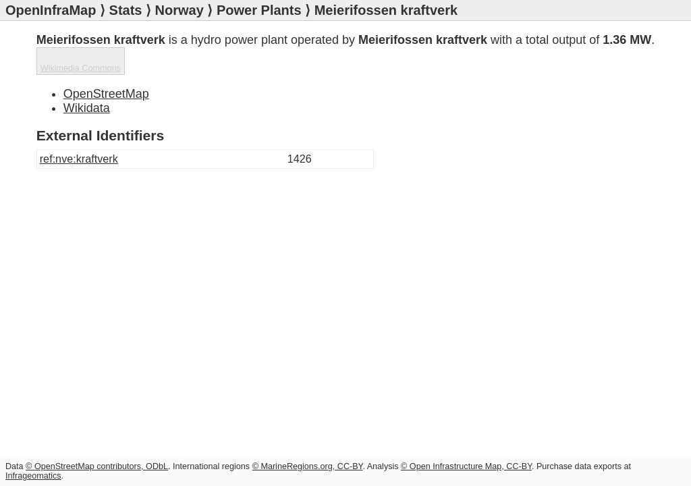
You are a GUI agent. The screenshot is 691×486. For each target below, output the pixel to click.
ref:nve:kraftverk (79, 159)
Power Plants (259, 10)
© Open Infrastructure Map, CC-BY (466, 466)
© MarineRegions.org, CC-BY (307, 466)
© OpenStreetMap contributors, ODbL (97, 466)
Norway (179, 10)
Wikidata (86, 108)
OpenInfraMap (50, 10)
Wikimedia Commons (80, 68)
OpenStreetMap (106, 94)
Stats (125, 10)
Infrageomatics (33, 476)
